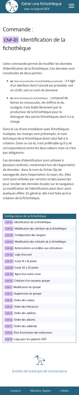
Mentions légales (40, 390)
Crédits (64, 390)
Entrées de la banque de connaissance (39, 371)
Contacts (15, 390)
